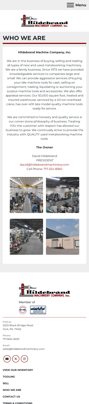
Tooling (9, 376)
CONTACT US (11, 396)
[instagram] (24, 358)
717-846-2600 (11, 339)
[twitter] (15, 358)
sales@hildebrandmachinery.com (24, 349)
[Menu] (70, 5)
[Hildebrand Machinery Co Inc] (45, 290)
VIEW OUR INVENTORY (18, 370)
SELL (6, 383)
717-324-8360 (53, 169)
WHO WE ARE (12, 390)
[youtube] (7, 358)
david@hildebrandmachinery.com (44, 164)
